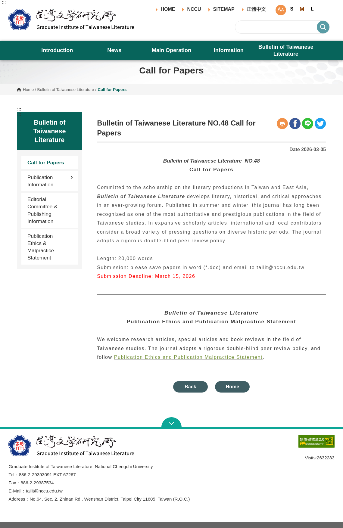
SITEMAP (224, 9)
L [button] (312, 8)
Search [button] (323, 27)
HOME (168, 9)
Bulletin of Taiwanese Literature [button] (285, 50)
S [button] (291, 8)
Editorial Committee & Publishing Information (42, 210)
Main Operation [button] (171, 50)
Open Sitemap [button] (171, 423)
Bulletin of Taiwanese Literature (65, 90)
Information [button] (229, 50)
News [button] (114, 50)
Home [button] (232, 386)
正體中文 (256, 9)
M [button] (302, 9)
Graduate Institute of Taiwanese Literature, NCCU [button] (13, 11)
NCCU (194, 9)
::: (4, 2)
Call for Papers (45, 163)
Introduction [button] (57, 50)
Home (28, 90)
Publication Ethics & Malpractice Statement (40, 247)
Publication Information (50, 181)
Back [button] (190, 386)
